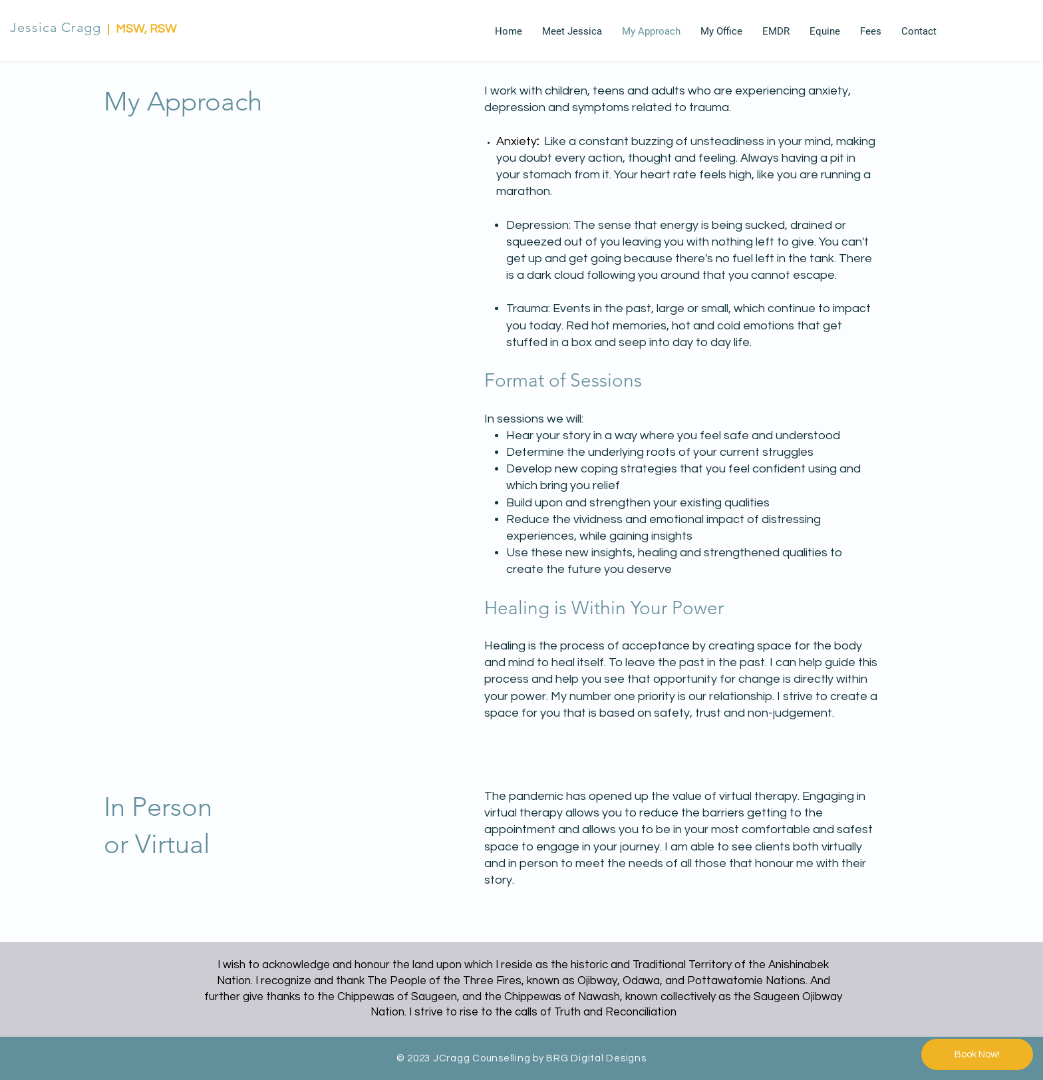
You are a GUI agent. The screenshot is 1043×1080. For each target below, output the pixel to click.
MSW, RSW (146, 29)
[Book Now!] (977, 1054)
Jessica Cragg (55, 27)
